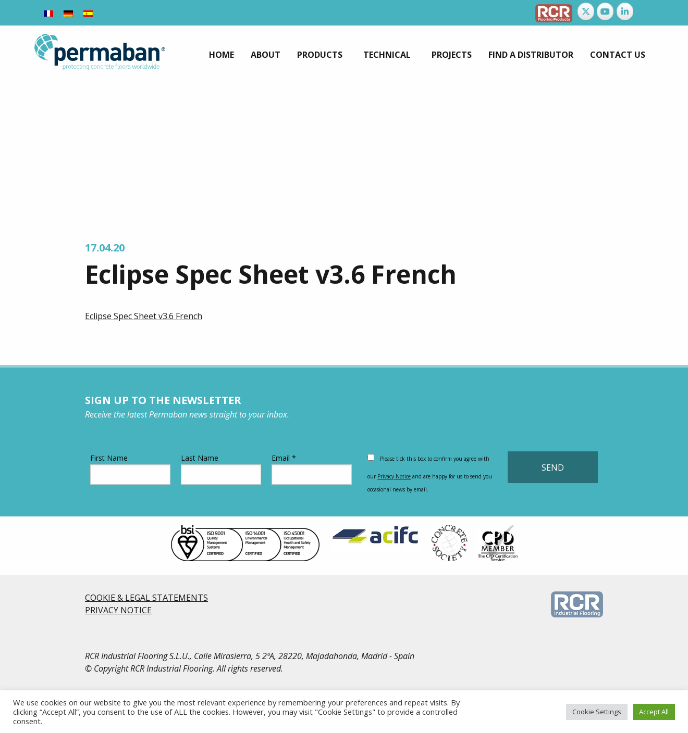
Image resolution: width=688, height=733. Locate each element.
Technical (387, 54)
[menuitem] (221, 55)
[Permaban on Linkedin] (625, 11)
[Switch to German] (68, 13)
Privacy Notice (394, 476)
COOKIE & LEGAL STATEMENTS (146, 597)
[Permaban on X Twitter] (586, 11)
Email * (312, 469)
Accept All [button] (654, 711)
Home (221, 54)
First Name (130, 469)
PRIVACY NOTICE (118, 610)
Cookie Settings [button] (596, 711)
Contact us (617, 54)
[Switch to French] (48, 13)
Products (319, 54)
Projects (452, 54)
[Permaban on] (644, 11)
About (265, 54)
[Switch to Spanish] (88, 13)
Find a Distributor (530, 54)
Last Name (221, 469)
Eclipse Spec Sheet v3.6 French (143, 316)
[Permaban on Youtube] (605, 11)
